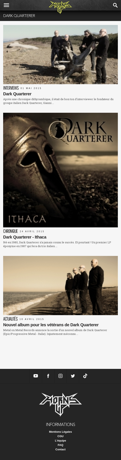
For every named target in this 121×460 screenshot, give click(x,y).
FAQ (60, 445)
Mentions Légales (60, 431)
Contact (60, 449)
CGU (61, 436)
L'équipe (60, 440)
